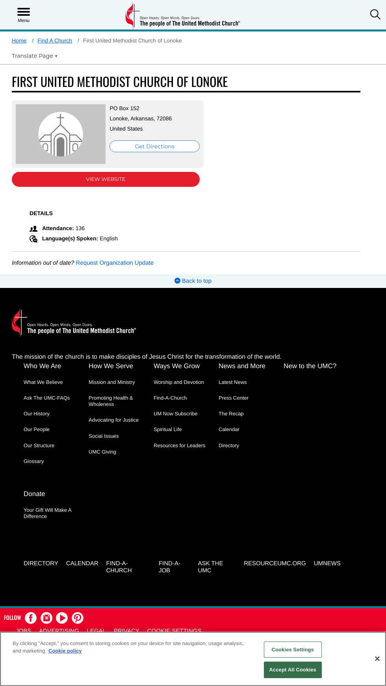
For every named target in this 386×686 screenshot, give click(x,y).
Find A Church (54, 40)
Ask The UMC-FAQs (47, 398)
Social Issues (104, 436)
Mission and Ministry (112, 382)
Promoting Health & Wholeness (111, 401)
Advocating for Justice (114, 420)
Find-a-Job (169, 567)
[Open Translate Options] (35, 55)
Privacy (126, 631)
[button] (375, 15)
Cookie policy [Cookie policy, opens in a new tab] (65, 651)
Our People (37, 429)
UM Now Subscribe (175, 414)
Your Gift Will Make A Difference (47, 513)
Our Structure (39, 445)
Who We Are (42, 366)
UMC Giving (102, 452)
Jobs (23, 631)
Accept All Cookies (292, 670)
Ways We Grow (177, 366)
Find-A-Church (170, 398)
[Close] (377, 658)
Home (19, 40)
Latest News (233, 382)
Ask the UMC (210, 567)
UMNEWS (327, 563)
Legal (96, 631)
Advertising (59, 631)
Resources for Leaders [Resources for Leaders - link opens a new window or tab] (180, 445)
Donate (34, 494)
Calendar (229, 429)
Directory (229, 445)
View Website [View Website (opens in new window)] (105, 179)
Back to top (193, 281)
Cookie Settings (174, 631)
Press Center (234, 398)
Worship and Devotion (179, 382)
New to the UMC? (310, 366)
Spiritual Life (168, 429)
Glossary (34, 461)
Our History (37, 414)
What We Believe (43, 382)
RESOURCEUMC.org (275, 563)
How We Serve (111, 366)
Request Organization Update (115, 263)
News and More (242, 366)
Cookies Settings (292, 650)
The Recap (231, 414)
